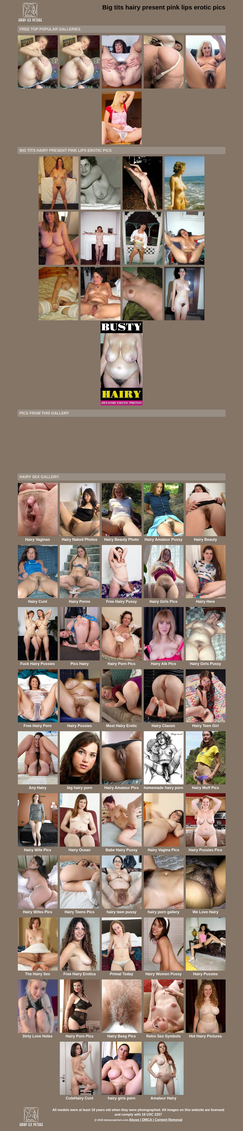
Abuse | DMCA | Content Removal (155, 1120)
